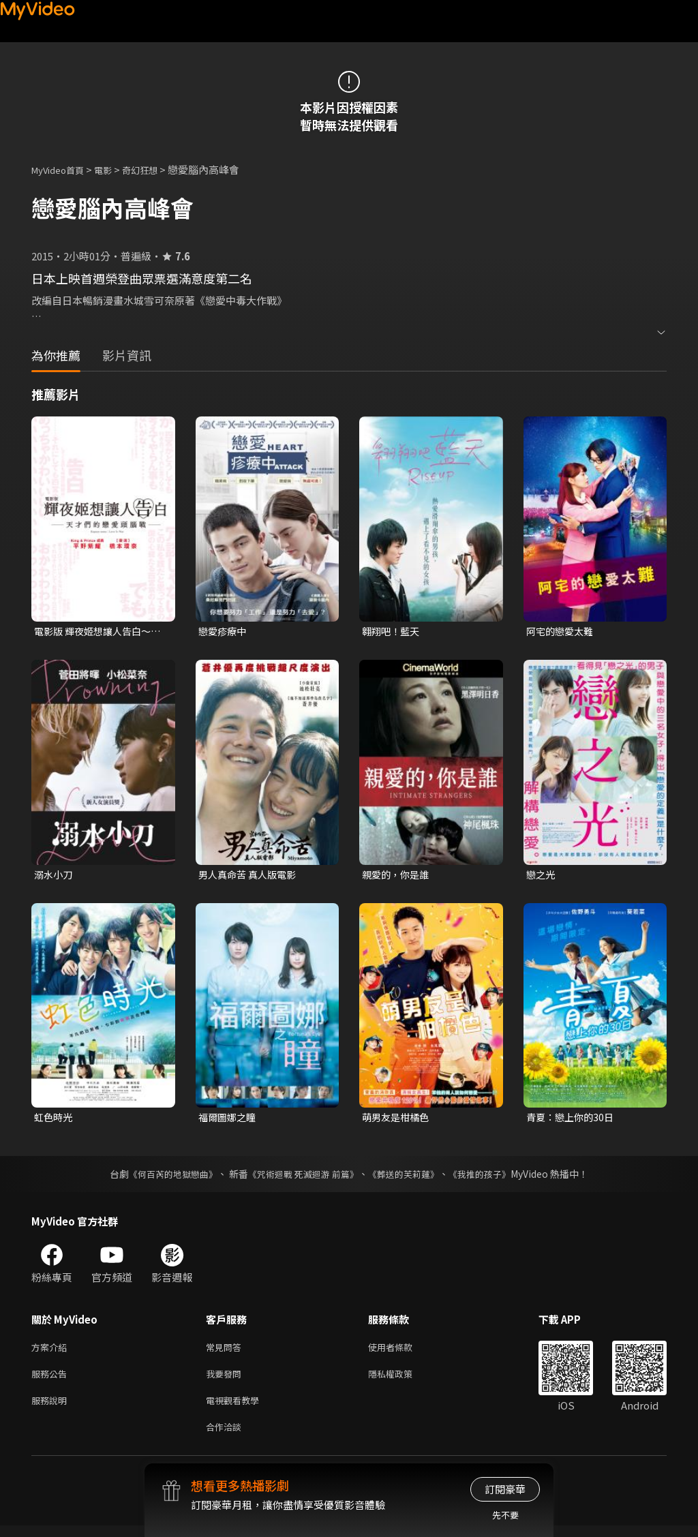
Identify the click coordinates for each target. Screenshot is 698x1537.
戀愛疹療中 (223, 631)
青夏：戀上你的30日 (572, 1120)
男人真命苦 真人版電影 (250, 875)
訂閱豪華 (505, 1489)
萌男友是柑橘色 (398, 1120)
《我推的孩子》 (490, 1177)
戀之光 (541, 875)
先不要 (505, 1514)
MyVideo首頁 (62, 169)
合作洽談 (226, 1437)
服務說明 (51, 1408)
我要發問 (226, 1380)
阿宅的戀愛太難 (562, 631)
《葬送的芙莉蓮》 (409, 1177)
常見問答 (226, 1351)
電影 (114, 169)
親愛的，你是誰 (398, 875)
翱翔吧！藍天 (392, 631)
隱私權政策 (401, 1380)
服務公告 (51, 1380)
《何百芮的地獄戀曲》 (164, 1177)
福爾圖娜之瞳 (229, 1120)
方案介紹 (51, 1351)
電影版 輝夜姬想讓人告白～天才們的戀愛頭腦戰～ (96, 631)
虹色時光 (54, 1120)
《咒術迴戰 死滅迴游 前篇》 (302, 1177)
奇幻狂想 (154, 169)
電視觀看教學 (236, 1408)
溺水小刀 (54, 875)
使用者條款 (401, 1351)
